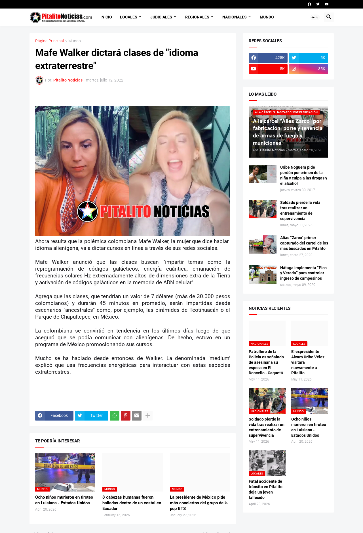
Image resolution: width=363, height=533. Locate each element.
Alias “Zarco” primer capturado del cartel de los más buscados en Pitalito (304, 243)
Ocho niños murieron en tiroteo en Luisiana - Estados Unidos (64, 500)
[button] (315, 17)
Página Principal (49, 41)
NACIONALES (234, 17)
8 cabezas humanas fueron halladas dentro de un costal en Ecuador (131, 503)
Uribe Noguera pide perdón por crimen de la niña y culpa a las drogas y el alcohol (303, 175)
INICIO (106, 17)
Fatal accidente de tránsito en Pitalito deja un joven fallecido (265, 489)
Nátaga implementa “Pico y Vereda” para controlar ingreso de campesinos (303, 273)
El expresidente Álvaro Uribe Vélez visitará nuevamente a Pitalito (307, 362)
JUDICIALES (161, 17)
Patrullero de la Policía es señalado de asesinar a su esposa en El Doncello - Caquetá (266, 362)
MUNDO (267, 17)
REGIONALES (197, 17)
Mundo (74, 41)
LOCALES (128, 17)
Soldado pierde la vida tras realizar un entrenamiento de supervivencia (300, 210)
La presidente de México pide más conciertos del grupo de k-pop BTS (199, 503)
